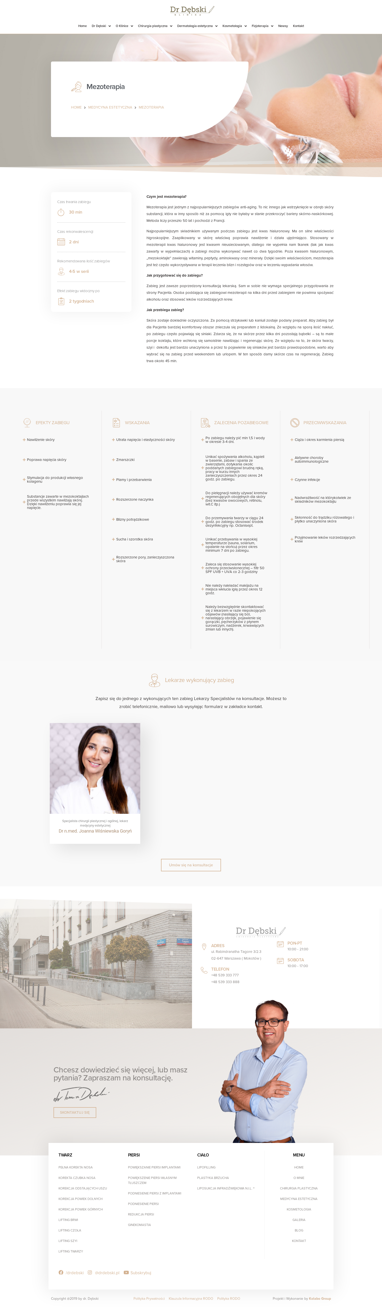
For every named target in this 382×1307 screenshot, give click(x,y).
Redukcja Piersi (141, 1214)
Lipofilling (206, 1167)
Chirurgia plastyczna (299, 1188)
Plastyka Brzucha (213, 1177)
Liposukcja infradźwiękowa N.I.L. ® (225, 1188)
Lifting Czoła (69, 1230)
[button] (191, 864)
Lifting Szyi (67, 1240)
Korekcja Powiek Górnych (80, 1209)
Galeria (299, 1219)
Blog (299, 1230)
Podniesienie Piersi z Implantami (154, 1193)
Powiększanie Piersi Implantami (154, 1167)
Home (299, 1167)
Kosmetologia (299, 1209)
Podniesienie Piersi (143, 1203)
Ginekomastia (139, 1224)
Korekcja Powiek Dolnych (80, 1198)
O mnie (299, 1177)
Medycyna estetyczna (299, 1198)
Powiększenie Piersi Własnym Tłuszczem (152, 1179)
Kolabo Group (320, 1298)
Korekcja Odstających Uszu (82, 1188)
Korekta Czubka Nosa (77, 1177)
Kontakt (299, 1240)
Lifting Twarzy (70, 1251)
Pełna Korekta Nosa (75, 1167)
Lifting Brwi (68, 1219)
